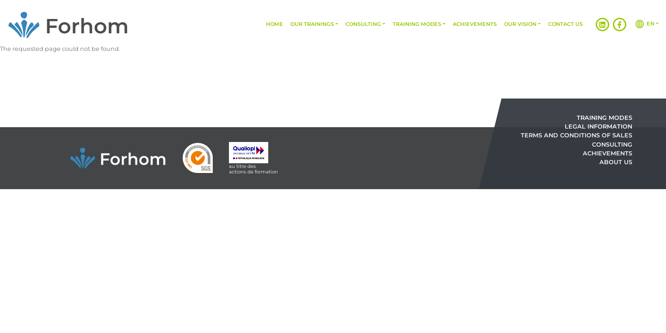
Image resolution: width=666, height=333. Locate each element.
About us (615, 162)
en (644, 24)
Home (274, 24)
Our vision (520, 24)
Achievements (475, 24)
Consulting (363, 24)
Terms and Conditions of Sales (576, 135)
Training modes (417, 24)
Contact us (565, 24)
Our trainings (312, 24)
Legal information (598, 126)
